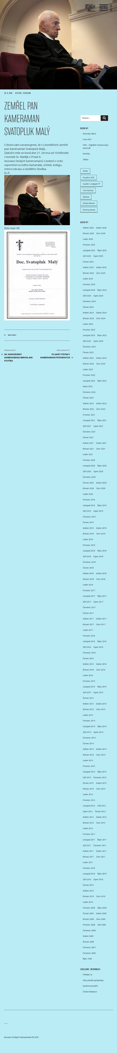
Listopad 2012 (89, 805)
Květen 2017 (88, 618)
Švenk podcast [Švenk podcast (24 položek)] (89, 209)
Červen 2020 (88, 482)
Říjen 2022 (101, 380)
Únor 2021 (100, 448)
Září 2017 (87, 601)
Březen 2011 (88, 856)
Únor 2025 (100, 273)
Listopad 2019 (89, 505)
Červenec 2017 (89, 607)
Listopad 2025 (89, 250)
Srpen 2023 (98, 341)
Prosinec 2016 (89, 635)
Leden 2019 (88, 539)
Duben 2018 (101, 573)
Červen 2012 (100, 811)
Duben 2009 (101, 913)
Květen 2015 (88, 703)
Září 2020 (87, 471)
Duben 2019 (101, 528)
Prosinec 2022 (89, 375)
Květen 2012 (88, 817)
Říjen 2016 (101, 641)
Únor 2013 (100, 788)
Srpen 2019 (98, 511)
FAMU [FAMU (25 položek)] (85, 171)
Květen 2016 (88, 664)
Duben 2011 (101, 851)
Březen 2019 (88, 533)
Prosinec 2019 (89, 499)
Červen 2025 (88, 261)
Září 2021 (87, 426)
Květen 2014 (88, 749)
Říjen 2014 (101, 726)
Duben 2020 (101, 482)
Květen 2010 (88, 890)
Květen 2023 (88, 358)
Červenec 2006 (89, 953)
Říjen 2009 (101, 908)
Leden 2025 (88, 278)
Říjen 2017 (101, 596)
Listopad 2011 (89, 839)
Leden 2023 (88, 369)
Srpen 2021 (98, 426)
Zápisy (85, 159)
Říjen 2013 (101, 771)
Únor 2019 (100, 533)
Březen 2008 (88, 942)
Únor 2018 (100, 579)
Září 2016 (87, 647)
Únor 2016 (100, 669)
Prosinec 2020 (89, 460)
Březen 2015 (88, 709)
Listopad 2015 (89, 686)
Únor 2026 (100, 233)
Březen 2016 (88, 669)
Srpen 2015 (98, 692)
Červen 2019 (88, 522)
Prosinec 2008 (89, 924)
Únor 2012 (100, 822)
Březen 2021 (88, 448)
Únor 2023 (100, 363)
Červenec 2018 (89, 562)
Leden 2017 (88, 630)
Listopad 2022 (89, 380)
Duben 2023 (101, 358)
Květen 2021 (88, 443)
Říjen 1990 (87, 958)
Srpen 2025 (98, 256)
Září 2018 (87, 556)
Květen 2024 (88, 312)
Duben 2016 (101, 664)
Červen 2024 (88, 307)
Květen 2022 (88, 403)
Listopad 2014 (89, 726)
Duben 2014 (101, 749)
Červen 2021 (88, 437)
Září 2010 (87, 879)
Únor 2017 (100, 624)
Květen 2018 (88, 573)
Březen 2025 (88, 273)
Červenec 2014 (89, 737)
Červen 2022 (88, 397)
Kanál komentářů (90, 986)
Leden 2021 (88, 454)
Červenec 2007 (89, 947)
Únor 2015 (100, 709)
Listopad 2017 (89, 596)
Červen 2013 (88, 783)
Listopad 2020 (89, 465)
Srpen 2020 (98, 471)
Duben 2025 (101, 267)
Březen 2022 (88, 409)
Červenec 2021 (89, 431)
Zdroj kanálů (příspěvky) (93, 980)
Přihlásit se (87, 974)
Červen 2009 (88, 913)
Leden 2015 (88, 715)
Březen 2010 (88, 896)
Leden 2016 (88, 675)
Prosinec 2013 (89, 766)
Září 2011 (87, 845)
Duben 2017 (101, 618)
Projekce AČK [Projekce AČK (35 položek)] (88, 177)
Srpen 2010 (98, 879)
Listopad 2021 (89, 420)
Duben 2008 (88, 936)
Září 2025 (87, 256)
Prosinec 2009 (89, 908)
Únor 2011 (100, 856)
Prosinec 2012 (89, 800)
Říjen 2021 (101, 420)
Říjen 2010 (101, 873)
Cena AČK (87, 139)
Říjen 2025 (101, 250)
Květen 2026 (88, 227)
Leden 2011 (88, 862)
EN (111, 10)
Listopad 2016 (89, 641)
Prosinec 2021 (89, 414)
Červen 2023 (88, 352)
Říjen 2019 (101, 505)
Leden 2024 (88, 324)
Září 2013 (87, 777)
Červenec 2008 (89, 930)
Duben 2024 (101, 312)
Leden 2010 (88, 902)
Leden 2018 (88, 584)
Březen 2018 (88, 579)
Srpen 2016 (98, 647)
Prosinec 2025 (89, 244)
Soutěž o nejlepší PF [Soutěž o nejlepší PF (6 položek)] (91, 184)
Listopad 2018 (89, 550)
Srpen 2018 (98, 556)
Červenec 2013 (99, 777)
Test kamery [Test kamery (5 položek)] (88, 190)
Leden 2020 (88, 494)
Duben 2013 (101, 783)
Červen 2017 (88, 613)
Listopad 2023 (89, 335)
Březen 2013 (88, 788)
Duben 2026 (101, 227)
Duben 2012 (101, 817)
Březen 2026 (88, 233)
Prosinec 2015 (89, 681)
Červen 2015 (88, 698)
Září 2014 (87, 732)
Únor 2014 (100, 754)
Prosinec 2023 (89, 329)
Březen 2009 (88, 919)
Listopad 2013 (89, 771)
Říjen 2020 (101, 465)
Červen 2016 (88, 658)
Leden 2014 (88, 760)
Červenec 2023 (89, 346)
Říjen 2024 (101, 290)
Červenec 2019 (89, 516)
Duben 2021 (101, 443)
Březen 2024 (88, 318)
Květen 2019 (88, 528)
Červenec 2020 (89, 477)
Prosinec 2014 (89, 720)
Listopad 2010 (89, 873)
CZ (111, 6)
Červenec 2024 (89, 301)
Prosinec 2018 (89, 545)
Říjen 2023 (101, 335)
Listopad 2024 (89, 290)
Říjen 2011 (101, 839)
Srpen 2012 (88, 811)
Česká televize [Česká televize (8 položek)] (89, 203)
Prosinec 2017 (89, 590)
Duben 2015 (101, 703)
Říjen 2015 (101, 686)
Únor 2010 (100, 896)
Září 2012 (101, 805)
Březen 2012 (88, 822)
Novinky (12, 335)
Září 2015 (87, 692)
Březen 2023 (88, 363)
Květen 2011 (88, 851)
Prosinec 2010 (89, 868)
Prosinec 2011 (89, 834)
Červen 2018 (88, 567)
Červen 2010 (88, 885)
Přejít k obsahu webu (61, 51)
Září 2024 (87, 295)
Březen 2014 (88, 754)
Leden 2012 (88, 828)
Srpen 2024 (98, 295)
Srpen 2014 (98, 732)
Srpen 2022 (88, 386)
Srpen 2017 (98, 601)
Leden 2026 (88, 239)
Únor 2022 (100, 409)
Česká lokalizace (90, 991)
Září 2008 (101, 924)
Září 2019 (87, 511)
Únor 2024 (100, 318)
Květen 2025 (88, 267)
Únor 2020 (100, 488)
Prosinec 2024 (89, 284)
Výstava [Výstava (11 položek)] (86, 197)
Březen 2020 (88, 488)
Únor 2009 (100, 919)
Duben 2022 (101, 403)
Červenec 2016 (89, 652)
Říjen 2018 (101, 550)
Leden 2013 (88, 794)
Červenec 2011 (99, 845)
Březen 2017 (88, 624)
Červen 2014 (88, 743)
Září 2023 (87, 341)
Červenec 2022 (89, 392)
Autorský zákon (89, 133)
